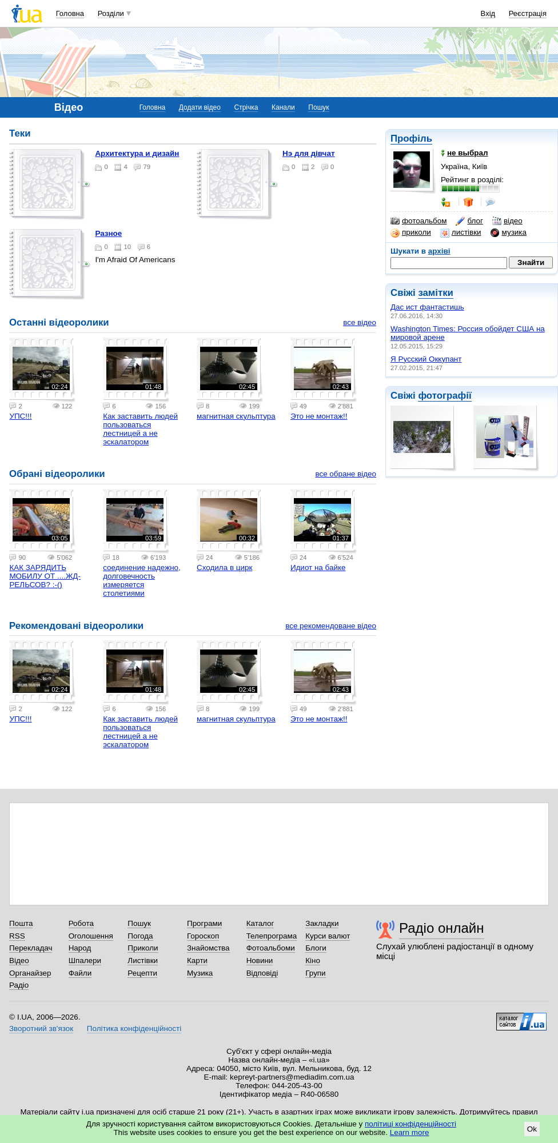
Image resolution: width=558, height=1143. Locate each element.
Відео (19, 960)
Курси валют (327, 936)
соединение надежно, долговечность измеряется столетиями (142, 580)
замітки (435, 292)
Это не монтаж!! (319, 416)
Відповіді (262, 973)
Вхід (488, 13)
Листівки (142, 960)
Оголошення (91, 936)
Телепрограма (271, 936)
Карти (197, 960)
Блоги (315, 948)
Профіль (411, 138)
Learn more (409, 1132)
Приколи (142, 948)
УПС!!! (20, 416)
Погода (140, 936)
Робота (81, 923)
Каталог (260, 923)
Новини (259, 960)
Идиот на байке (318, 567)
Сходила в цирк (224, 567)
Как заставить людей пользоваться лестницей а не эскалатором (140, 429)
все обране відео (345, 474)
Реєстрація (528, 13)
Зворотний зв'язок (41, 1028)
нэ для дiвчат (308, 153)
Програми (204, 923)
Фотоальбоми (270, 948)
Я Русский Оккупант (425, 359)
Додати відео (200, 107)
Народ (80, 948)
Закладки (321, 923)
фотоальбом (418, 221)
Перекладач (30, 948)
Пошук (318, 107)
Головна (70, 13)
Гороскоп (203, 936)
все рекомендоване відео (330, 625)
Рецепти (142, 973)
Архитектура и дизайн (137, 153)
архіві (439, 251)
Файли (80, 973)
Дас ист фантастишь (427, 307)
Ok (532, 1129)
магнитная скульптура (236, 416)
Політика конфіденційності (134, 1028)
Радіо (19, 985)
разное (108, 233)
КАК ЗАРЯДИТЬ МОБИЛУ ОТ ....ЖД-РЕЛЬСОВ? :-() (45, 576)
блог (469, 221)
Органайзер (30, 973)
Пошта (21, 923)
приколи (410, 232)
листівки (460, 232)
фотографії (444, 395)
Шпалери (85, 960)
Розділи (111, 13)
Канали (283, 107)
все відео (359, 322)
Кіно (312, 960)
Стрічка (246, 107)
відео (507, 221)
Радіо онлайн (441, 928)
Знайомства (208, 948)
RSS (17, 936)
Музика (200, 973)
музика (509, 232)
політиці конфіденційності (410, 1124)
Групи (315, 973)
